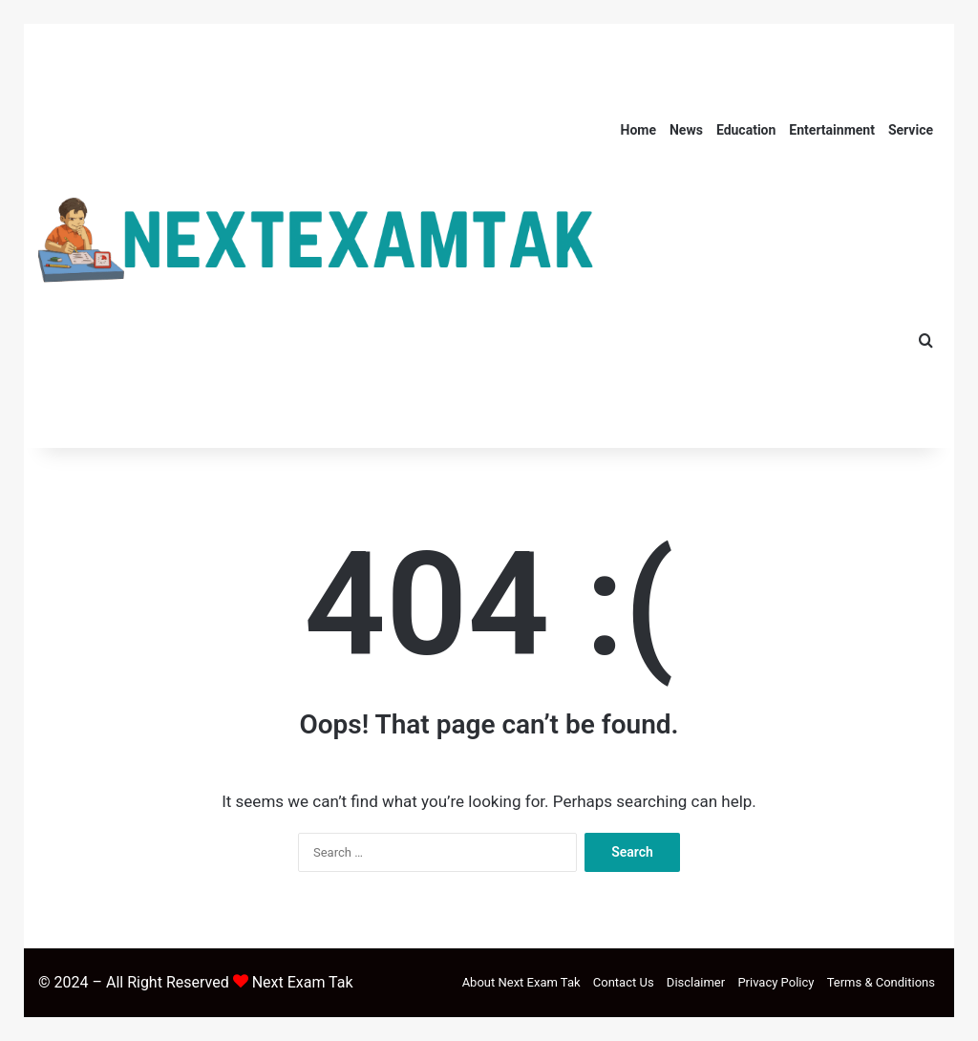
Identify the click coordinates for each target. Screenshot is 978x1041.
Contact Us (623, 982)
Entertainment (832, 130)
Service (910, 130)
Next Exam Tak (302, 982)
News (686, 130)
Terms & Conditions (881, 982)
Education (746, 130)
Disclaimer (696, 982)
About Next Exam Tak (521, 982)
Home (638, 130)
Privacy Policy (775, 982)
